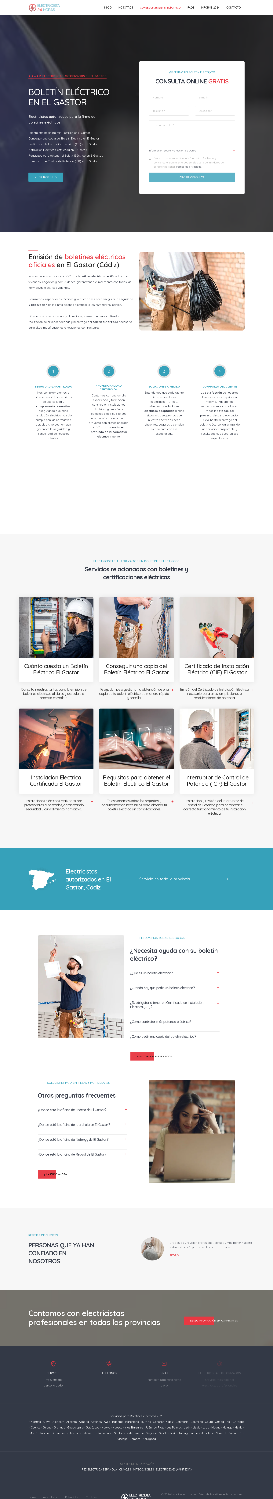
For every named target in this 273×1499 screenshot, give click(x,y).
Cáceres (158, 1408)
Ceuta (209, 1408)
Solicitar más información (151, 1041)
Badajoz (117, 1408)
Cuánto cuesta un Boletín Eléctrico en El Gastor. (59, 117)
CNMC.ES (125, 1456)
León (187, 1414)
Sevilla (163, 1419)
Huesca (117, 1414)
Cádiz (169, 1408)
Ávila (107, 1408)
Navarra (45, 1419)
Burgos (146, 1408)
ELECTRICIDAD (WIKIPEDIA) (174, 1456)
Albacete (58, 1408)
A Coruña (35, 1408)
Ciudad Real (223, 1408)
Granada (59, 1414)
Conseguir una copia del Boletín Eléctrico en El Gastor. (64, 123)
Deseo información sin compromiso (211, 1307)
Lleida (196, 1414)
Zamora (135, 1425)
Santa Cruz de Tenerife (129, 1419)
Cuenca (36, 1414)
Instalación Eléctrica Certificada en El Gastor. (57, 134)
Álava (46, 1408)
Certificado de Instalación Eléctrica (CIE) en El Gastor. (63, 129)
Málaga (227, 1414)
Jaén (148, 1414)
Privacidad (72, 1484)
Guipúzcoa (93, 1414)
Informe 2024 (210, 7)
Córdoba (239, 1408)
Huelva (106, 1414)
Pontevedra (87, 1419)
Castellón (197, 1408)
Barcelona (132, 1408)
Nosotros (125, 7)
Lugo (205, 1414)
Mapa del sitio (235, 1486)
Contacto (233, 7)
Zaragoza (149, 1425)
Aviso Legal (51, 1484)
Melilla (238, 1414)
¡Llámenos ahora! (52, 1159)
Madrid (215, 1414)
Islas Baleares (134, 1414)
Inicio (108, 7)
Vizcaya (122, 1425)
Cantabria (182, 1408)
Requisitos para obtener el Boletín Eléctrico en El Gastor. (65, 140)
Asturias (96, 1408)
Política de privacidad (190, 152)
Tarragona (186, 1419)
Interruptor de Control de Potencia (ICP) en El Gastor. (63, 146)
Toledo (209, 1419)
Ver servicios (46, 161)
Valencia (221, 1419)
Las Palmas (174, 1414)
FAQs (190, 7)
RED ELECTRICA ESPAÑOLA (99, 1456)
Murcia (34, 1419)
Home (32, 1484)
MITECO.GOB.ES (143, 1456)
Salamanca (104, 1419)
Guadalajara (75, 1414)
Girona (47, 1414)
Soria (173, 1419)
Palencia (72, 1419)
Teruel (199, 1419)
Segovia (151, 1419)
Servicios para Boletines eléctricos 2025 (136, 1402)
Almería (84, 1408)
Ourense (59, 1419)
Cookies (91, 1484)
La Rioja (159, 1414)
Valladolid (235, 1419)
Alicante (71, 1408)
